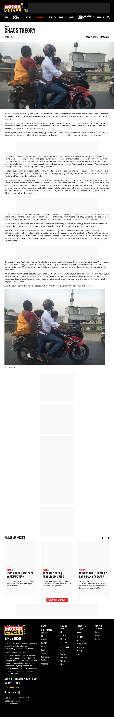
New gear (79, 630)
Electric (44, 641)
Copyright (8, 699)
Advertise (98, 637)
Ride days (79, 652)
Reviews (79, 633)
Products (51, 17)
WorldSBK (63, 643)
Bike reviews (16, 17)
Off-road (63, 640)
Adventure (44, 634)
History (62, 652)
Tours (78, 655)
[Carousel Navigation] (105, 539)
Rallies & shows (81, 648)
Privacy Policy (24, 699)
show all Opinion (57, 600)
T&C (15, 699)
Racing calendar (82, 645)
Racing (28, 17)
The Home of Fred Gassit (86, 17)
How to (62, 655)
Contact (97, 640)
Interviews (64, 658)
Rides (62, 665)
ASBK (62, 630)
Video (71, 17)
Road (43, 651)
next (108, 539)
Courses (79, 641)
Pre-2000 (44, 644)
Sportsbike (45, 658)
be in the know (10, 688)
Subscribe (100, 17)
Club (61, 633)
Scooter (44, 654)
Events (62, 17)
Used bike (44, 665)
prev (103, 539)
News (6, 17)
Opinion (63, 662)
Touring (44, 661)
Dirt (42, 637)
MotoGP (63, 637)
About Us (99, 627)
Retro (43, 648)
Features (39, 17)
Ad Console (10, 369)
